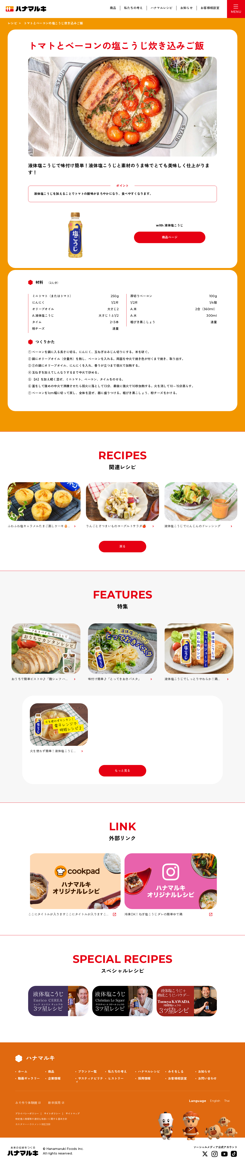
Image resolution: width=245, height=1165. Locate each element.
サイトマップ (73, 1113)
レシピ (12, 23)
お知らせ (186, 8)
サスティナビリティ (89, 1080)
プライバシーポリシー (27, 1113)
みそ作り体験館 (26, 1103)
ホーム (22, 1071)
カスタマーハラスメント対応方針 (33, 1124)
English (215, 1101)
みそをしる (176, 1071)
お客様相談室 (210, 8)
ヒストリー (116, 1078)
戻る (122, 546)
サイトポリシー (52, 1113)
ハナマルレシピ (161, 8)
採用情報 (144, 1078)
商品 (113, 8)
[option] (46, 652)
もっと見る (122, 770)
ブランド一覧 (87, 1071)
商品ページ (170, 237)
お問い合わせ (207, 1078)
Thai (227, 1101)
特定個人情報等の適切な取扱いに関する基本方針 (41, 1118)
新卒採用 (54, 1103)
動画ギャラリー (29, 1078)
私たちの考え (133, 8)
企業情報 (54, 1078)
